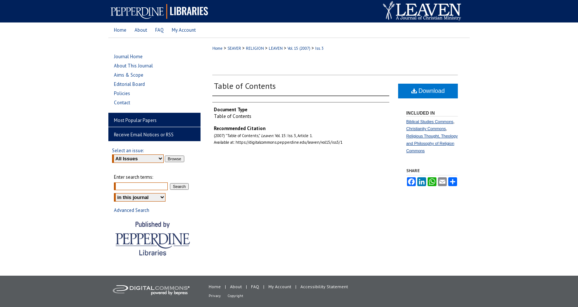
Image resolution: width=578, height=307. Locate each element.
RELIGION (255, 48)
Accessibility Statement (324, 286)
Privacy (215, 295)
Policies (122, 93)
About (236, 286)
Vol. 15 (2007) (299, 48)
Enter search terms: (133, 177)
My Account (279, 286)
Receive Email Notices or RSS (144, 135)
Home (217, 48)
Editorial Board (129, 84)
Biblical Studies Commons (429, 121)
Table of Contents (245, 86)
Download (428, 91)
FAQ (255, 286)
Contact (122, 103)
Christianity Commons (426, 128)
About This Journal (133, 66)
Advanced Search (131, 210)
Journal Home (128, 56)
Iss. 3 (319, 48)
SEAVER (234, 48)
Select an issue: (128, 150)
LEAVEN (276, 48)
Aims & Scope (128, 75)
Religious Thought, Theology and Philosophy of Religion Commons (432, 143)
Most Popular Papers (135, 120)
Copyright (235, 295)
